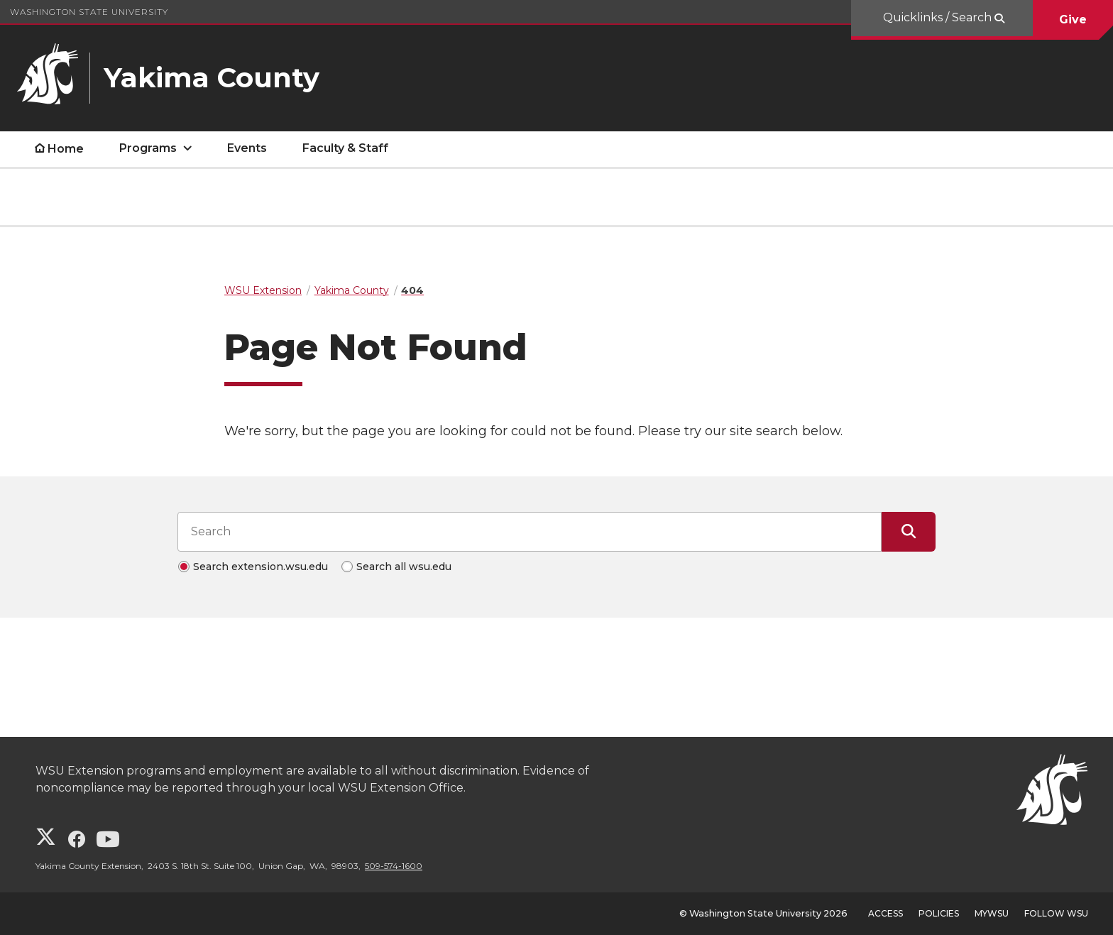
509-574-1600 (393, 865)
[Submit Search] (909, 532)
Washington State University (89, 11)
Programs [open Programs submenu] (148, 148)
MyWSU (992, 913)
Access (885, 913)
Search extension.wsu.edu (260, 566)
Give (1073, 19)
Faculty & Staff (345, 148)
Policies (939, 913)
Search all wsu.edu (403, 566)
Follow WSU (1056, 913)
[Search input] (529, 532)
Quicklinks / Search (938, 17)
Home (66, 148)
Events (247, 148)
